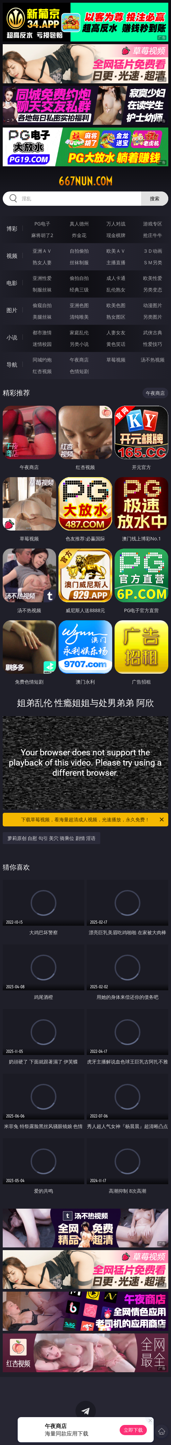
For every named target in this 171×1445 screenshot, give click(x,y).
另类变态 (152, 289)
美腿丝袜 (42, 317)
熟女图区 (115, 317)
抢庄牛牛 (152, 235)
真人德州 (79, 223)
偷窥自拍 (42, 305)
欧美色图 (115, 305)
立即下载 (133, 1430)
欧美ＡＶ (115, 251)
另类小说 (79, 344)
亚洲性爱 (42, 278)
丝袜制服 (79, 262)
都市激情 (42, 332)
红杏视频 (42, 371)
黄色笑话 (115, 344)
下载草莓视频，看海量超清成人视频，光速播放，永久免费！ (93, 820)
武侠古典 (152, 332)
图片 (11, 310)
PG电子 (42, 223)
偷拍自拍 (79, 278)
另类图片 (152, 317)
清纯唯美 (79, 317)
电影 (11, 283)
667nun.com (85, 181)
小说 (11, 337)
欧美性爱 (152, 278)
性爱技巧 (152, 344)
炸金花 (79, 235)
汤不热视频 (153, 359)
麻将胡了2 (42, 235)
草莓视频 (115, 359)
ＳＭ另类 (152, 262)
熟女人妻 (42, 262)
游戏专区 (152, 223)
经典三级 (79, 289)
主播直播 (115, 262)
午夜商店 (79, 359)
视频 (11, 255)
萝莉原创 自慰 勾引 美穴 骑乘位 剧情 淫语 (51, 838)
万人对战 (115, 223)
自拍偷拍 (79, 251)
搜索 (154, 198)
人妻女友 (115, 332)
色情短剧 (79, 371)
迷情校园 (42, 344)
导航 (11, 364)
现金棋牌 (115, 235)
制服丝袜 (42, 289)
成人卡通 (115, 278)
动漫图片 (152, 305)
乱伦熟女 (115, 289)
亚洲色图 (79, 305)
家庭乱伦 (79, 332)
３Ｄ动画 (152, 251)
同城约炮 (42, 359)
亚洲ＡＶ (42, 251)
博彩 (11, 228)
